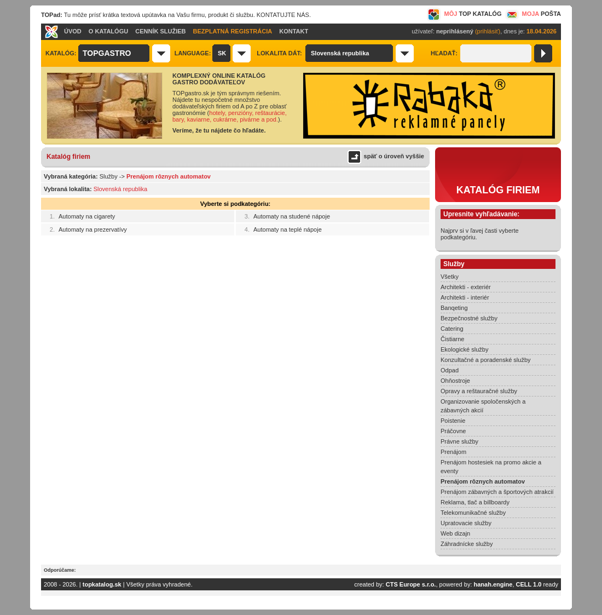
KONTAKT (293, 31)
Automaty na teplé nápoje (287, 229)
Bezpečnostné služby (469, 318)
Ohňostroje (455, 380)
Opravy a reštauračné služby (479, 391)
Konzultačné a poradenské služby (486, 360)
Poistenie (453, 420)
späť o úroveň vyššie (394, 156)
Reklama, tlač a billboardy (475, 502)
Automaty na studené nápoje (291, 216)
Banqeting (454, 307)
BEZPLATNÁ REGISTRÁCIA (233, 31)
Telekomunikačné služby (473, 512)
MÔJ (464, 13)
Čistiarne (452, 339)
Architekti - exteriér (466, 287)
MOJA (532, 13)
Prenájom (453, 452)
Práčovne (453, 431)
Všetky (450, 276)
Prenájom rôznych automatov (483, 481)
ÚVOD (73, 31)
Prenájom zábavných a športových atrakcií (497, 491)
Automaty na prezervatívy (93, 229)
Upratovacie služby (466, 523)
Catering (452, 328)
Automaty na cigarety (87, 216)
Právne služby (459, 441)
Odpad (450, 370)
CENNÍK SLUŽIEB (160, 31)
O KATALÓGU (108, 31)
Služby (109, 176)
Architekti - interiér (465, 297)
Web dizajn (455, 533)
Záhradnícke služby (467, 544)
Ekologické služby (464, 349)
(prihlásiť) (487, 31)
